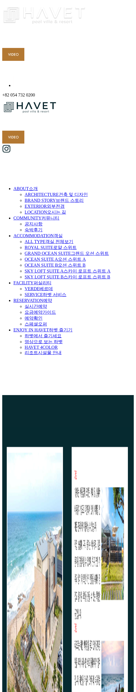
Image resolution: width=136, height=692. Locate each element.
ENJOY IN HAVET (42, 329)
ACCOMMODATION (38, 235)
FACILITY (32, 282)
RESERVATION (32, 300)
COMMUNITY (36, 218)
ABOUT (25, 188)
